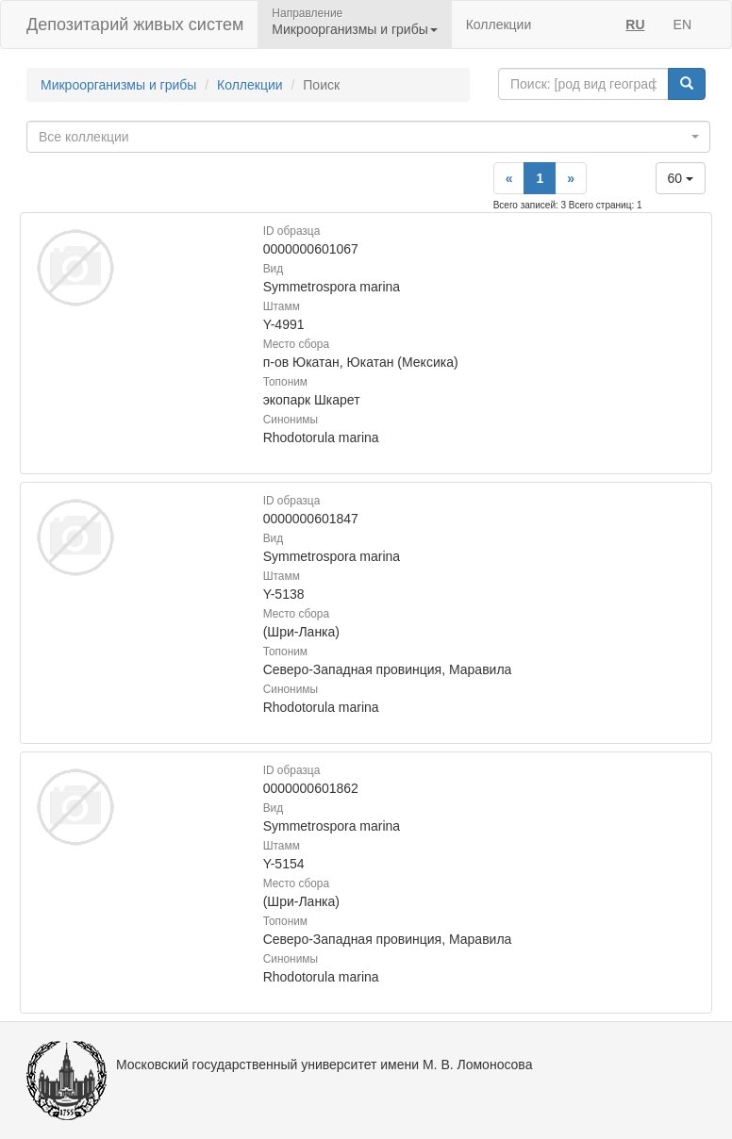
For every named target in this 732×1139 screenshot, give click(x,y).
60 (680, 178)
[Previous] (509, 178)
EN (682, 24)
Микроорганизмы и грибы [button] (354, 29)
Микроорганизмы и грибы (118, 84)
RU (634, 24)
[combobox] (368, 137)
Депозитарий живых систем (134, 24)
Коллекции (499, 24)
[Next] (571, 178)
